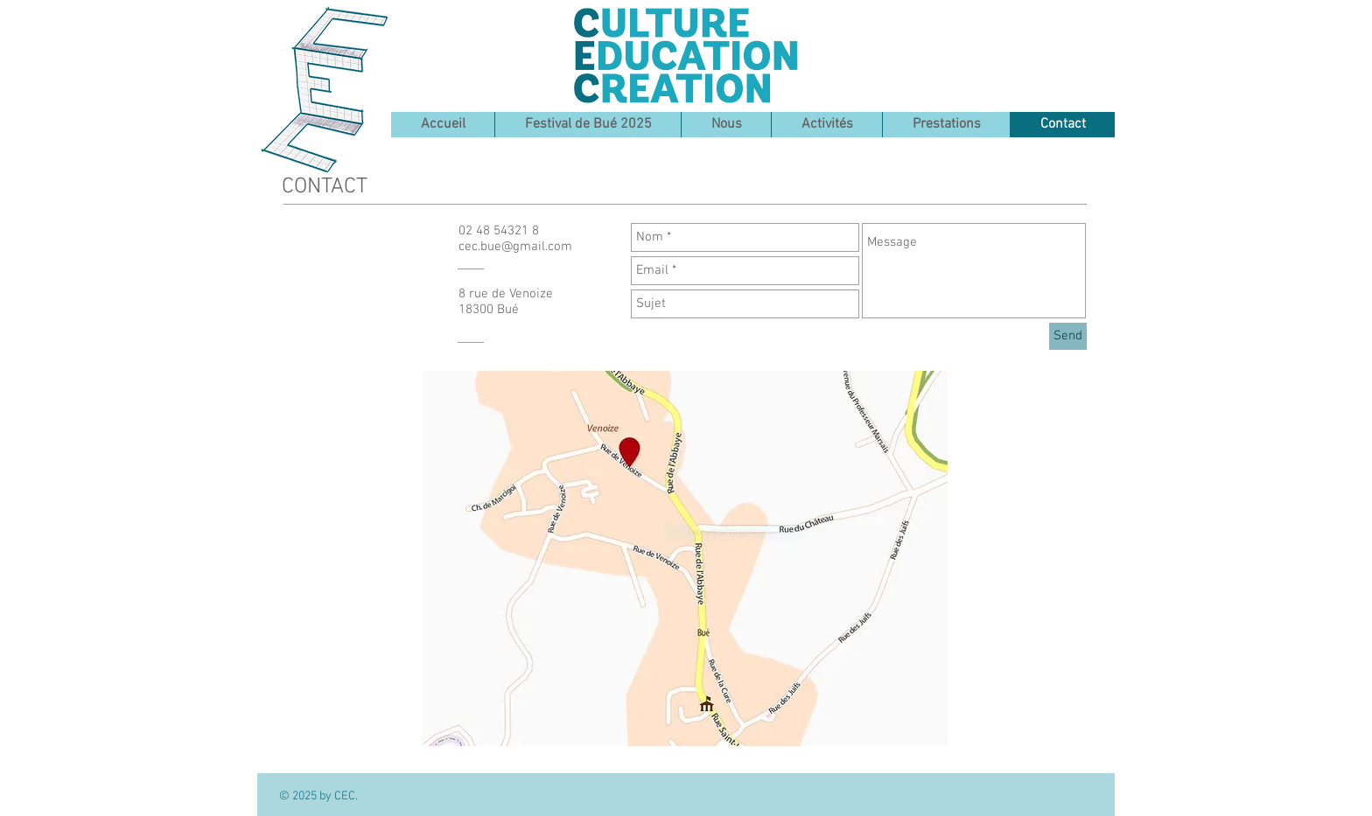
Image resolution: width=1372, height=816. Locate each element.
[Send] (1068, 336)
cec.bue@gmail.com (515, 247)
